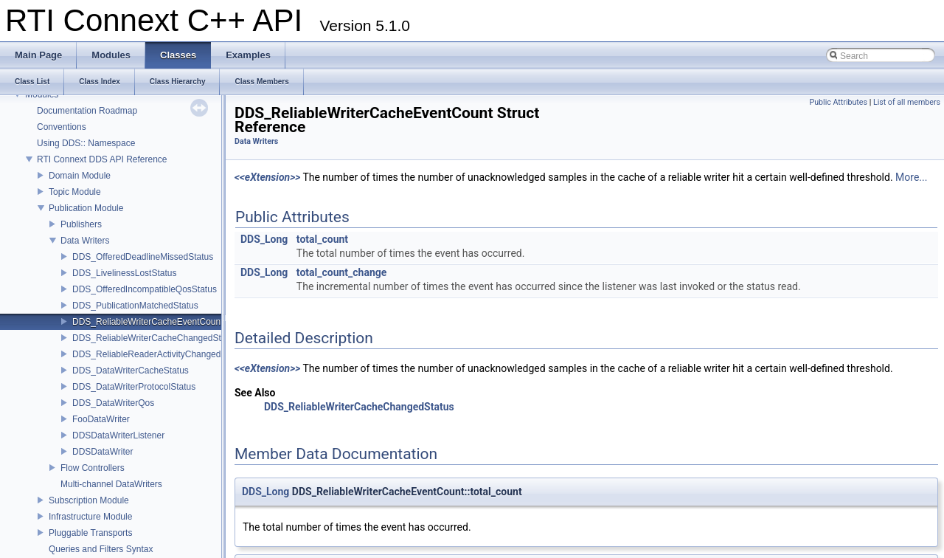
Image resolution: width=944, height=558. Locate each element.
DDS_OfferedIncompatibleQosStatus (144, 289)
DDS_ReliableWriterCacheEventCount (147, 322)
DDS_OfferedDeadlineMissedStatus (142, 257)
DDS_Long (264, 239)
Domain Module (80, 175)
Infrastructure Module (90, 517)
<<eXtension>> (267, 177)
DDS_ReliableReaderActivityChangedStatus (159, 354)
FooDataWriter (101, 419)
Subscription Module (89, 500)
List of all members (906, 102)
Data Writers (84, 240)
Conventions (61, 127)
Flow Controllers (92, 468)
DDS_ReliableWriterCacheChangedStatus (155, 338)
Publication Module (86, 208)
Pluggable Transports (90, 533)
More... (911, 177)
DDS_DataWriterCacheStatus (130, 370)
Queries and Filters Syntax (101, 549)
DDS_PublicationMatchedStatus (135, 305)
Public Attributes (838, 102)
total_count (322, 239)
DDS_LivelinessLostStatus (124, 273)
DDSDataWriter (102, 452)
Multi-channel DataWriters (111, 484)
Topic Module (75, 192)
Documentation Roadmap (87, 111)
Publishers (81, 224)
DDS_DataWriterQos (113, 403)
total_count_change (341, 272)
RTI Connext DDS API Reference (102, 159)
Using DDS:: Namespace (86, 143)
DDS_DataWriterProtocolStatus (133, 387)
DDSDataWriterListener (118, 435)
